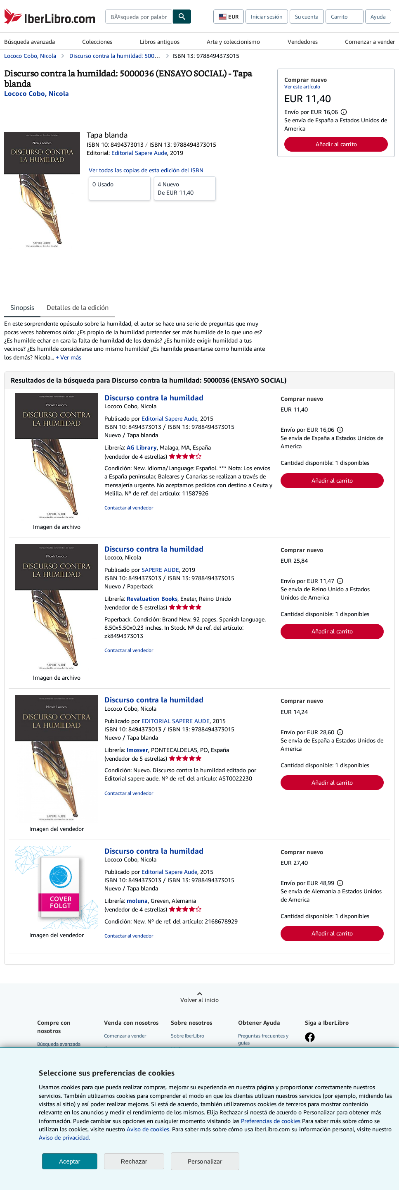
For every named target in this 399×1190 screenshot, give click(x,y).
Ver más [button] (70, 357)
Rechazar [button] (134, 1161)
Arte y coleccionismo (233, 41)
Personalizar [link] (205, 1161)
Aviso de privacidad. (64, 1137)
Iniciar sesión (267, 16)
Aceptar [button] (69, 1161)
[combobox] (138, 17)
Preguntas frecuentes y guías (263, 1039)
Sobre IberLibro (187, 1036)
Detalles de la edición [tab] (78, 307)
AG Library (142, 447)
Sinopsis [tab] (22, 307)
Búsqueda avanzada (29, 41)
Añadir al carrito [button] (336, 144)
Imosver (137, 749)
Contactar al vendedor (128, 508)
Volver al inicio (199, 999)
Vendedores (303, 41)
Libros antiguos (159, 41)
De (185, 188)
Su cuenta (307, 16)
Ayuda (378, 16)
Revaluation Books (152, 598)
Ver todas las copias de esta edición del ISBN (146, 170)
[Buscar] (182, 17)
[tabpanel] (137, 340)
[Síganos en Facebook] (310, 1038)
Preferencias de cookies (270, 1120)
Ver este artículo (302, 86)
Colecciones (97, 41)
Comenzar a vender (370, 41)
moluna (137, 900)
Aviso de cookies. (148, 1129)
